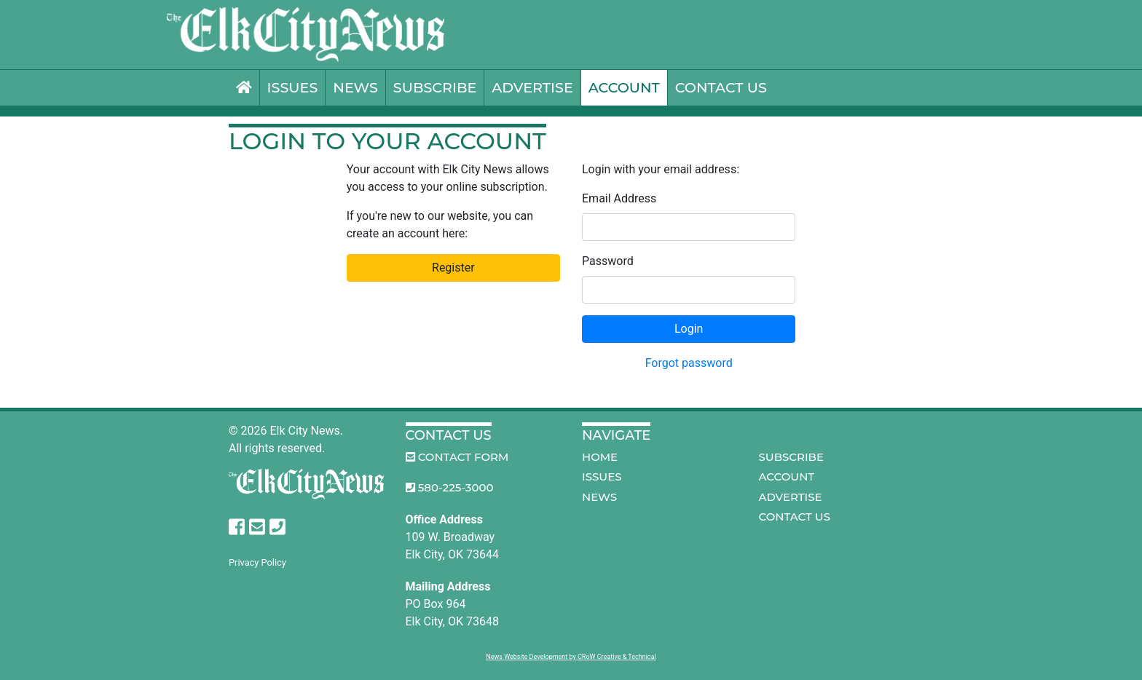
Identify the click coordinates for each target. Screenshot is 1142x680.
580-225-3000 (450, 487)
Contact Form (457, 457)
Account (624, 87)
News (355, 87)
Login (688, 329)
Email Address (619, 198)
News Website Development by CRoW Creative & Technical (570, 656)
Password (608, 261)
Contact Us (721, 87)
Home (600, 457)
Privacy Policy (257, 562)
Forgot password (689, 363)
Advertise (532, 87)
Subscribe (435, 87)
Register (453, 267)
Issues (292, 87)
